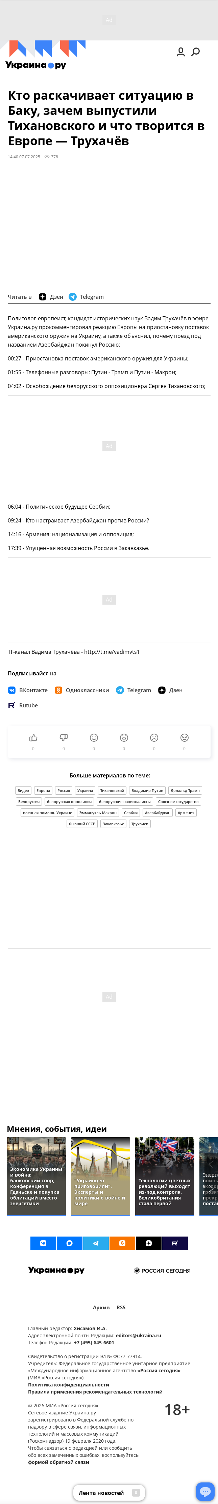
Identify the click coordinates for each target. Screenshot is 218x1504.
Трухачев (139, 823)
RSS (121, 1307)
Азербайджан (157, 812)
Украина (85, 790)
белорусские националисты (125, 801)
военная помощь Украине (47, 812)
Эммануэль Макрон (98, 812)
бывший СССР (82, 823)
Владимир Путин (147, 790)
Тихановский (112, 790)
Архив (101, 1307)
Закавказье (113, 823)
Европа (43, 790)
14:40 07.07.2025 (24, 156)
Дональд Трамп (185, 790)
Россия (63, 790)
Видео (23, 790)
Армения (186, 812)
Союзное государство (178, 801)
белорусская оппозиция (69, 801)
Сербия (131, 812)
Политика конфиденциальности (68, 1384)
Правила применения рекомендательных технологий (95, 1391)
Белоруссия (29, 801)
